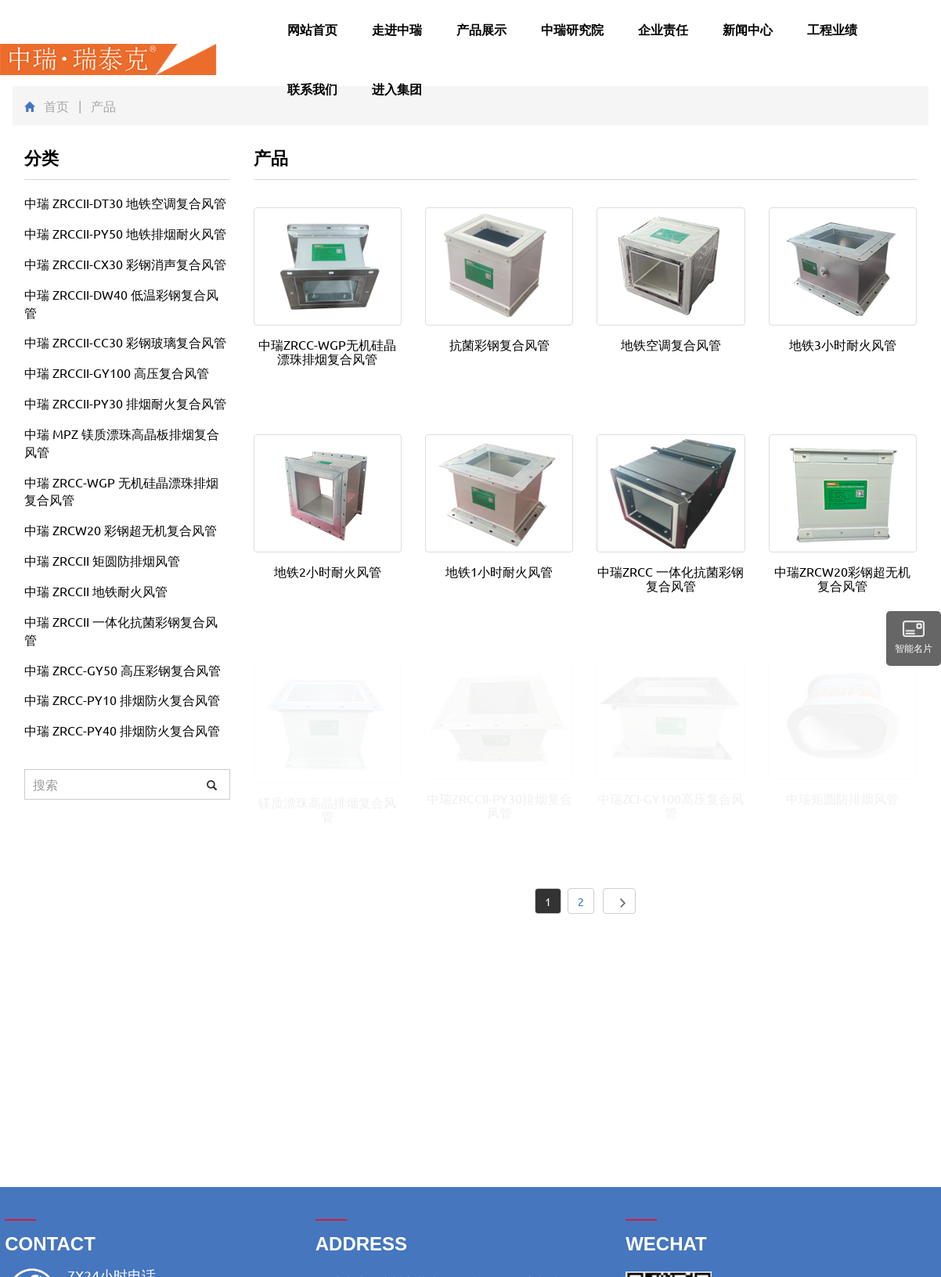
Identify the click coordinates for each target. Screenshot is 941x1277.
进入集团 (397, 89)
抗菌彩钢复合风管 (499, 344)
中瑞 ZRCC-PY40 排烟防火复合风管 (122, 730)
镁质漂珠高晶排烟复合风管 (327, 809)
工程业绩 (832, 29)
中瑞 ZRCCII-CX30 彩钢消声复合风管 (125, 264)
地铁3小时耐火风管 (842, 344)
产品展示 (481, 29)
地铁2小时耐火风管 (327, 571)
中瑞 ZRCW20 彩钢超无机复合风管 (120, 530)
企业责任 (663, 29)
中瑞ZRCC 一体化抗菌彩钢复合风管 (670, 578)
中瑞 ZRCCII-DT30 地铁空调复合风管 (125, 202)
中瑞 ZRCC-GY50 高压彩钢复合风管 (122, 670)
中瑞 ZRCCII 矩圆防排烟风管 (102, 560)
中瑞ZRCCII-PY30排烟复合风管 (499, 805)
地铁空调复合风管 (671, 344)
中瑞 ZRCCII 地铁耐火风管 (96, 591)
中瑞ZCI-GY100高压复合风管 (670, 805)
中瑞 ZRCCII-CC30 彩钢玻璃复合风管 (125, 342)
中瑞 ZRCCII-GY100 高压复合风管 (116, 372)
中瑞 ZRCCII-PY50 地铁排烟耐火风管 (125, 233)
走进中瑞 (397, 29)
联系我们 (312, 89)
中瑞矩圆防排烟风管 (842, 798)
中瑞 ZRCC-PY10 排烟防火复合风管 (122, 699)
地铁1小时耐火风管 (499, 571)
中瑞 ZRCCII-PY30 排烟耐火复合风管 (125, 403)
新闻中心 (748, 29)
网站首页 (312, 29)
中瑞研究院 (572, 29)
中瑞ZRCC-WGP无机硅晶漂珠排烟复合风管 (327, 351)
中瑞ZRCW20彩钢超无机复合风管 (842, 578)
